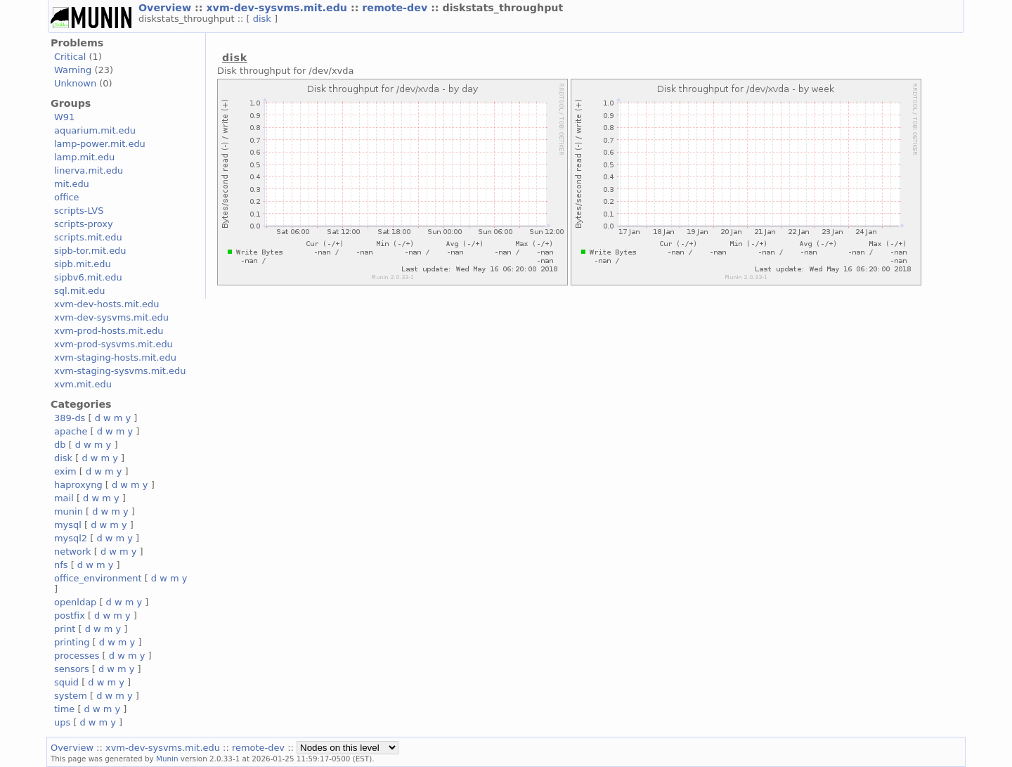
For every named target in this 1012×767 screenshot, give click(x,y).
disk (263, 18)
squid (66, 682)
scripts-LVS (78, 210)
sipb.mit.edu (82, 264)
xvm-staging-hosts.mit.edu (115, 357)
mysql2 (70, 538)
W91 (64, 117)
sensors (71, 669)
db (59, 444)
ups (62, 722)
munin (68, 511)
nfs (61, 565)
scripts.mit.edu (88, 237)
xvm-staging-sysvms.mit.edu (120, 371)
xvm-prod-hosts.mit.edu (108, 331)
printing (71, 642)
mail (64, 498)
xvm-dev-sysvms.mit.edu (278, 7)
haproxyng (78, 484)
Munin (167, 758)
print (64, 629)
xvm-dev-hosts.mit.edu (106, 304)
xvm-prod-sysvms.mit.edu (113, 344)
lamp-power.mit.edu (99, 143)
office (66, 197)
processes (77, 655)
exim (65, 471)
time (64, 709)
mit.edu (71, 184)
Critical (70, 56)
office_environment (98, 578)
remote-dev (396, 7)
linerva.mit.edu (88, 170)
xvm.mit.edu (83, 384)
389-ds (69, 418)
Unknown (75, 83)
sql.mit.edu (79, 290)
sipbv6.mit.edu (88, 277)
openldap (75, 602)
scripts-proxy (83, 224)
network (72, 551)
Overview (166, 7)
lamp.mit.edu (84, 157)
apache (70, 431)
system (70, 695)
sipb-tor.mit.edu (90, 250)
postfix (69, 615)
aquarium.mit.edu (95, 130)
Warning (72, 70)
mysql (68, 525)
